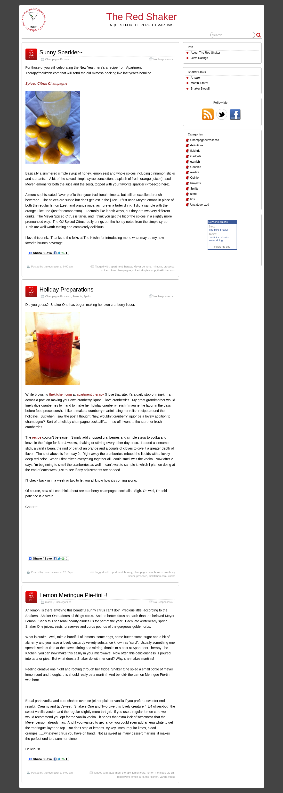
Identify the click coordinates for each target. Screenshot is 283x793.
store (193, 194)
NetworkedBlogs (218, 221)
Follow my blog (222, 246)
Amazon (196, 77)
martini (49, 602)
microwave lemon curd (130, 776)
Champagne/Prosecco (58, 59)
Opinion (195, 177)
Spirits (87, 296)
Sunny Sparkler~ (61, 52)
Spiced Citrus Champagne (46, 83)
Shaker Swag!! (200, 88)
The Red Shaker (141, 16)
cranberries (155, 572)
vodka (171, 576)
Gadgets (195, 156)
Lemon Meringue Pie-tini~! (74, 595)
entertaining (216, 240)
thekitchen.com (166, 270)
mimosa (157, 266)
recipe (36, 437)
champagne (141, 572)
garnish (195, 161)
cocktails (223, 237)
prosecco (169, 266)
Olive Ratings (199, 58)
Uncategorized (63, 602)
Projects (77, 296)
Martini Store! (199, 83)
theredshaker (51, 266)
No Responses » (163, 59)
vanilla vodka (167, 776)
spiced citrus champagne (116, 270)
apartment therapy (121, 266)
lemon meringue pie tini (161, 772)
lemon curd (138, 772)
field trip (195, 150)
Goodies (195, 167)
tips (192, 199)
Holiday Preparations (67, 289)
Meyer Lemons (142, 266)
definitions (196, 145)
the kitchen (152, 776)
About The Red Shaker (205, 52)
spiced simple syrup (144, 270)
